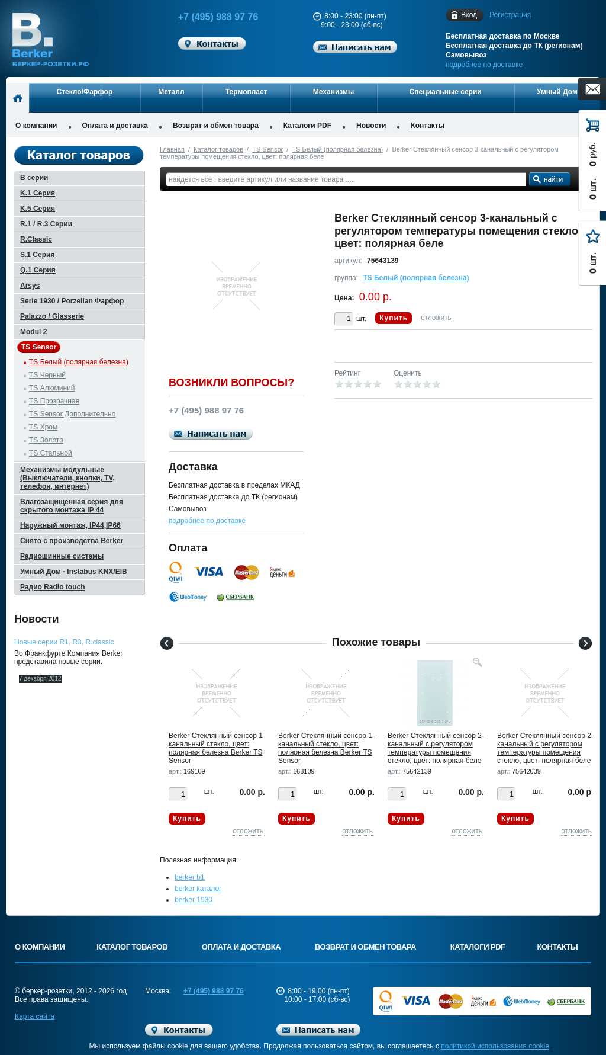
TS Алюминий (52, 388)
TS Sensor (267, 149)
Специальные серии (446, 92)
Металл (171, 92)
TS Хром (43, 427)
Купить (393, 318)
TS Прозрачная (54, 401)
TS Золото (46, 440)
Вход (469, 15)
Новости (371, 125)
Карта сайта (34, 1016)
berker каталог (198, 888)
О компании (36, 125)
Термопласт (246, 92)
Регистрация (510, 15)
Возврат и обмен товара (216, 125)
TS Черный (47, 375)
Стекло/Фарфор (85, 92)
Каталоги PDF (307, 125)
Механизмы (333, 92)
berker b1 (190, 877)
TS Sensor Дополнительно (72, 414)
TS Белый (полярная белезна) (337, 149)
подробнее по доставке (484, 64)
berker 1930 (193, 900)
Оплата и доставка (115, 125)
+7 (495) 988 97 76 (207, 17)
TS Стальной (50, 453)
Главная (172, 149)
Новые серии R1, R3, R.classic (64, 642)
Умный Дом (557, 92)
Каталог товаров (218, 149)
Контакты (427, 125)
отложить (436, 317)
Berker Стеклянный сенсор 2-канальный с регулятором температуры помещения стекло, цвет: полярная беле (436, 748)
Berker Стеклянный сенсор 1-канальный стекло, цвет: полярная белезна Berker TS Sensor (217, 748)
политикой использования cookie (495, 1046)
